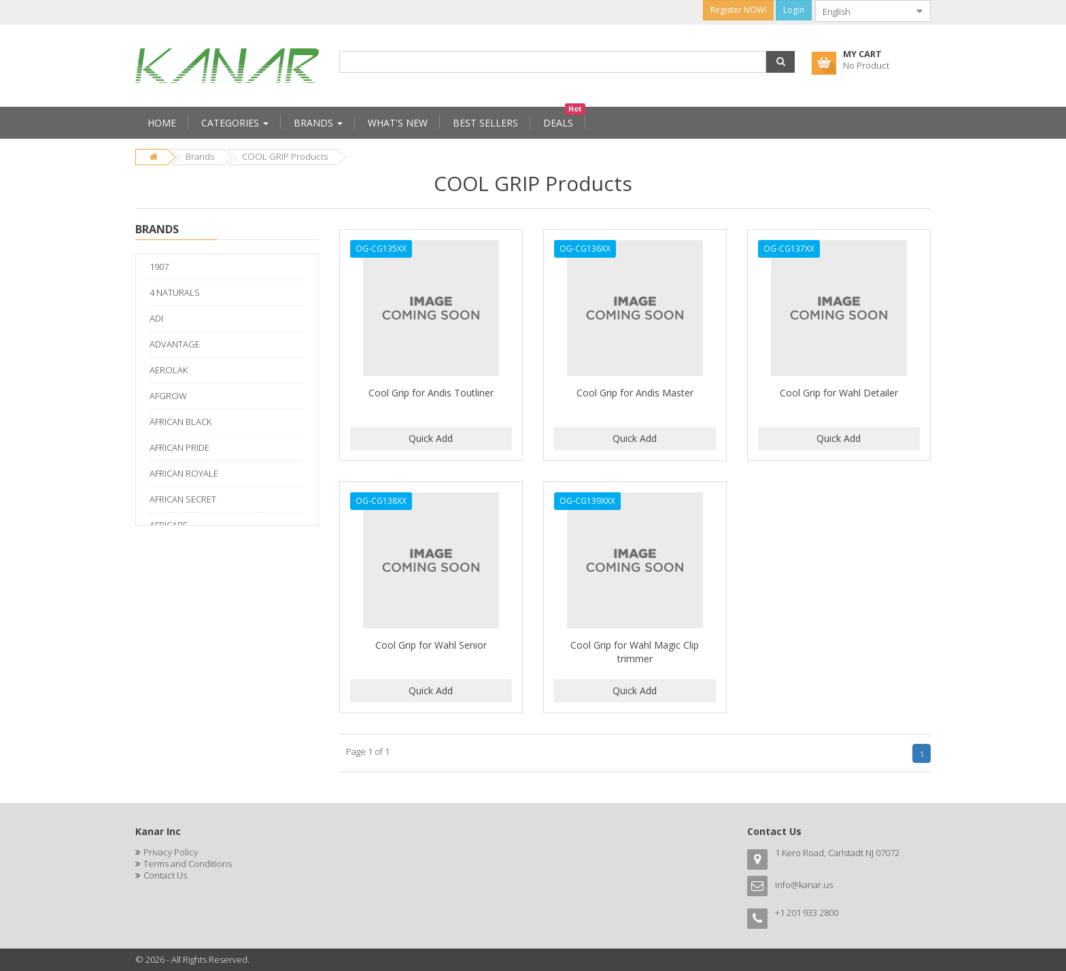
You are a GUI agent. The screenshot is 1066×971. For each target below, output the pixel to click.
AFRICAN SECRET (183, 499)
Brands (200, 156)
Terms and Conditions (187, 863)
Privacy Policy (170, 852)
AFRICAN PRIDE (179, 447)
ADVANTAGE (175, 344)
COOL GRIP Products (285, 156)
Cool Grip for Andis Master (635, 392)
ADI (156, 318)
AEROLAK (169, 370)
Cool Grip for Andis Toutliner (431, 392)
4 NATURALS (175, 292)
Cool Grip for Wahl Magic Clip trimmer (634, 651)
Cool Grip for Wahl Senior (431, 644)
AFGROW (168, 396)
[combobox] (862, 11)
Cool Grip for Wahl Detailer (839, 392)
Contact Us (165, 875)
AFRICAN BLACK (180, 421)
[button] (780, 62)
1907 (159, 266)
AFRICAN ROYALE (184, 473)
